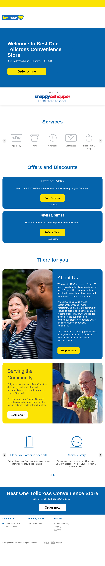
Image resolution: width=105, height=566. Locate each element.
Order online (27, 71)
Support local (68, 370)
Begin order (17, 434)
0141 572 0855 (9, 546)
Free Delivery (70, 204)
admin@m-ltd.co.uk (11, 543)
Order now (52, 527)
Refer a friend (70, 247)
